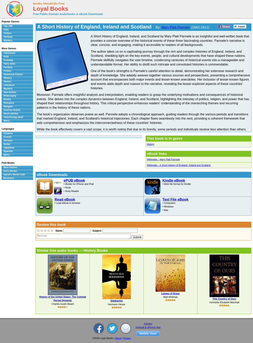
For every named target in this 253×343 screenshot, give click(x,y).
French (7, 137)
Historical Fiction (13, 74)
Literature (9, 85)
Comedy (8, 60)
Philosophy (10, 95)
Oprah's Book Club (14, 174)
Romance (9, 103)
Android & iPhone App (147, 327)
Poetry (7, 99)
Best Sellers (10, 167)
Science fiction (12, 110)
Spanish (8, 151)
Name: (58, 230)
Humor (7, 81)
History (150, 144)
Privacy (127, 338)
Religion (8, 106)
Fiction (7, 33)
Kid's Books (10, 171)
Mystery (8, 40)
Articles (148, 323)
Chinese (8, 133)
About (118, 338)
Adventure (9, 53)
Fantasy (8, 36)
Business (9, 178)
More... (7, 120)
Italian (7, 144)
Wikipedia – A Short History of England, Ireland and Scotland (179, 165)
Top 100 (8, 26)
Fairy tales (9, 63)
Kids (6, 29)
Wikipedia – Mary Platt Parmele (163, 159)
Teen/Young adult (13, 117)
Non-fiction (10, 92)
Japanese (9, 147)
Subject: (96, 230)
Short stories (11, 113)
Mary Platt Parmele (175, 27)
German (8, 140)
